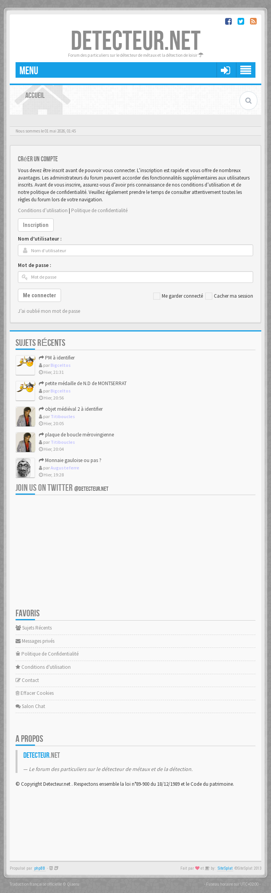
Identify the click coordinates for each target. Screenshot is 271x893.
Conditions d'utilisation (43, 667)
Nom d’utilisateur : (39, 238)
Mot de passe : (34, 265)
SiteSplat (225, 868)
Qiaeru (73, 884)
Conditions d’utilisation (43, 210)
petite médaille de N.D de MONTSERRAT (83, 383)
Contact (27, 680)
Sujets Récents (34, 627)
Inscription (36, 225)
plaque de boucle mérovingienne (76, 434)
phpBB (39, 868)
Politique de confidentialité (99, 210)
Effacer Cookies (35, 693)
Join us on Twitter (62, 488)
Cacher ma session (229, 296)
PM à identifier (57, 357)
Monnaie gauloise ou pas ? (70, 460)
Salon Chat (30, 706)
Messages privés (35, 641)
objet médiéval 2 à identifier (71, 409)
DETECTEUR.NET (136, 41)
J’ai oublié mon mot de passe (49, 311)
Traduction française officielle (36, 884)
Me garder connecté (178, 296)
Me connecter (39, 295)
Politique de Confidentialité (47, 654)
